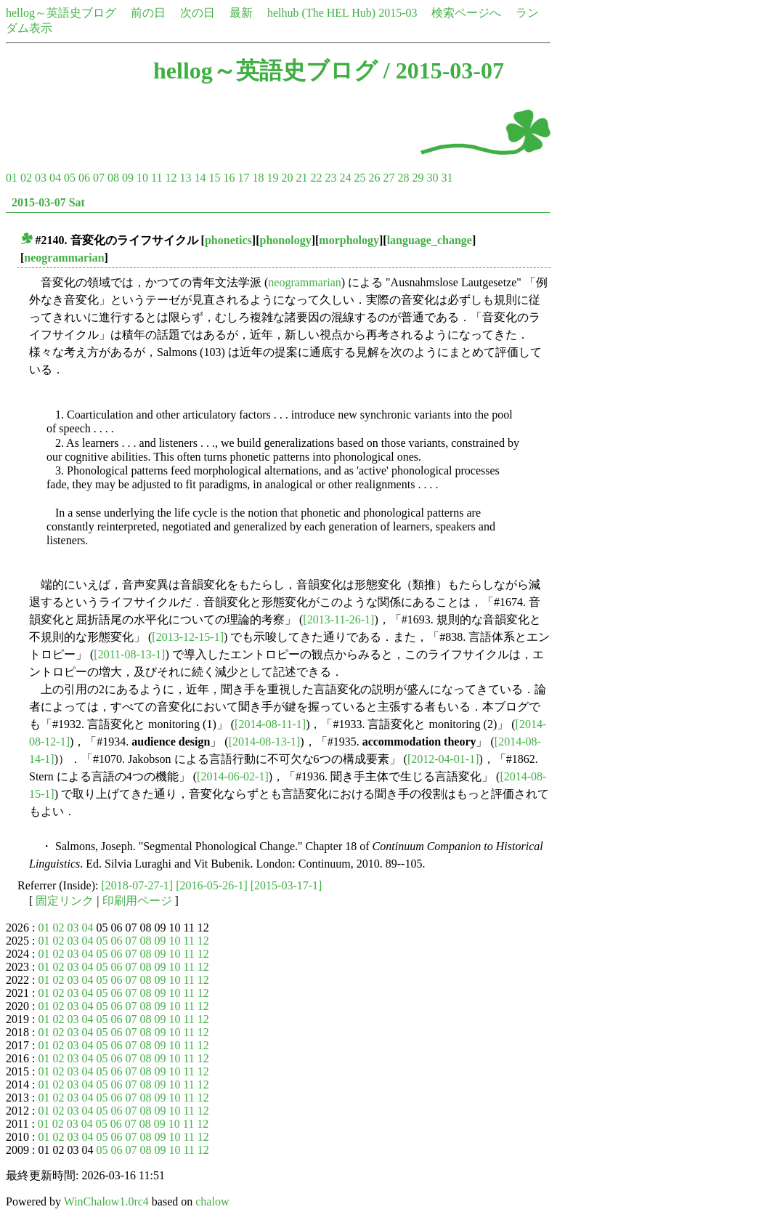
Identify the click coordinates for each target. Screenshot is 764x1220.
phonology (286, 240)
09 (128, 177)
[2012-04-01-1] (443, 759)
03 (40, 177)
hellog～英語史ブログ (61, 13)
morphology (349, 240)
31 (446, 177)
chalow (212, 1201)
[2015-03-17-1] (286, 885)
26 (374, 177)
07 (99, 177)
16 (229, 177)
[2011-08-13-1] (129, 654)
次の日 (197, 13)
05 (70, 177)
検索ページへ (466, 13)
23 (330, 177)
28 (403, 177)
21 (301, 177)
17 (243, 177)
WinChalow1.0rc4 (106, 1201)
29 (417, 177)
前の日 (148, 13)
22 (316, 177)
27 (388, 177)
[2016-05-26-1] (212, 885)
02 (26, 177)
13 (185, 177)
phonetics (228, 240)
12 (170, 177)
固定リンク (65, 900)
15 (214, 177)
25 (359, 177)
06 (84, 177)
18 (258, 177)
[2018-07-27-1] (138, 885)
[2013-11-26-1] (338, 619)
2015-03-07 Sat (48, 202)
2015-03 (397, 13)
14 (200, 177)
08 (113, 177)
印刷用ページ (137, 900)
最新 (241, 13)
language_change (429, 240)
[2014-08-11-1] (270, 724)
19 (272, 177)
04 (55, 177)
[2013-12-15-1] (188, 637)
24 (345, 177)
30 (432, 177)
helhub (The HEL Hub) (321, 13)
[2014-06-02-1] (233, 776)
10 (142, 177)
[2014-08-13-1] (265, 741)
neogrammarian (64, 257)
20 (287, 177)
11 (156, 177)
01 (11, 177)
